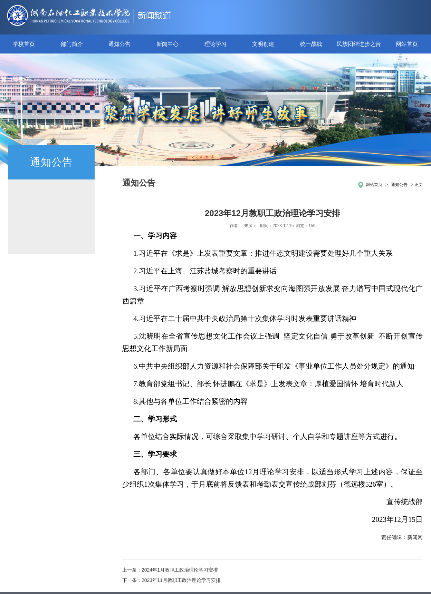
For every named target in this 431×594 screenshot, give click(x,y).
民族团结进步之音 (359, 44)
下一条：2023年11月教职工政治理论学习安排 (171, 580)
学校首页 (24, 44)
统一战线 (311, 44)
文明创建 (263, 44)
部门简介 (72, 44)
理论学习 (215, 44)
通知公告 (119, 44)
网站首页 (407, 44)
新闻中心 (167, 44)
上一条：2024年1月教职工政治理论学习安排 (170, 570)
